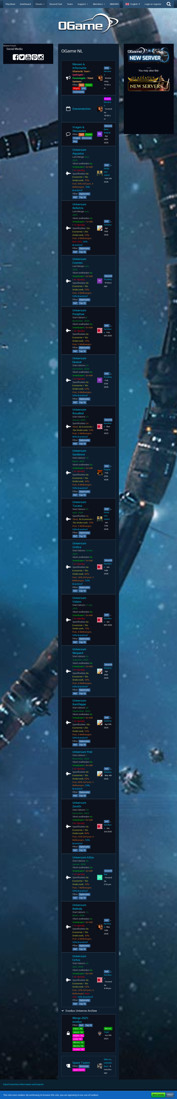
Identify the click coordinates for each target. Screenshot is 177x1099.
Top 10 (82, 197)
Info (84, 88)
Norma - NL (78, 1046)
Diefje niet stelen (107, 171)
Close (169, 1095)
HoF (75, 197)
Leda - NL (77, 1039)
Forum (89, 85)
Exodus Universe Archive (81, 1010)
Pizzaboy (108, 279)
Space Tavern (81, 1062)
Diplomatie (84, 194)
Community (78, 92)
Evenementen (81, 108)
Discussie (86, 138)
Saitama (107, 225)
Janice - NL (78, 1032)
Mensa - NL (78, 1042)
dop (105, 874)
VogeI (106, 1032)
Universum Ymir (82, 751)
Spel (81, 85)
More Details (158, 1095)
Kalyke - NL (78, 1035)
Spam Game (78, 1070)
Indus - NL (77, 1029)
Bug (75, 141)
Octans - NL (78, 1049)
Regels (76, 88)
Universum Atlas (83, 857)
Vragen (76, 138)
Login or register (153, 4)
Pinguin (107, 469)
